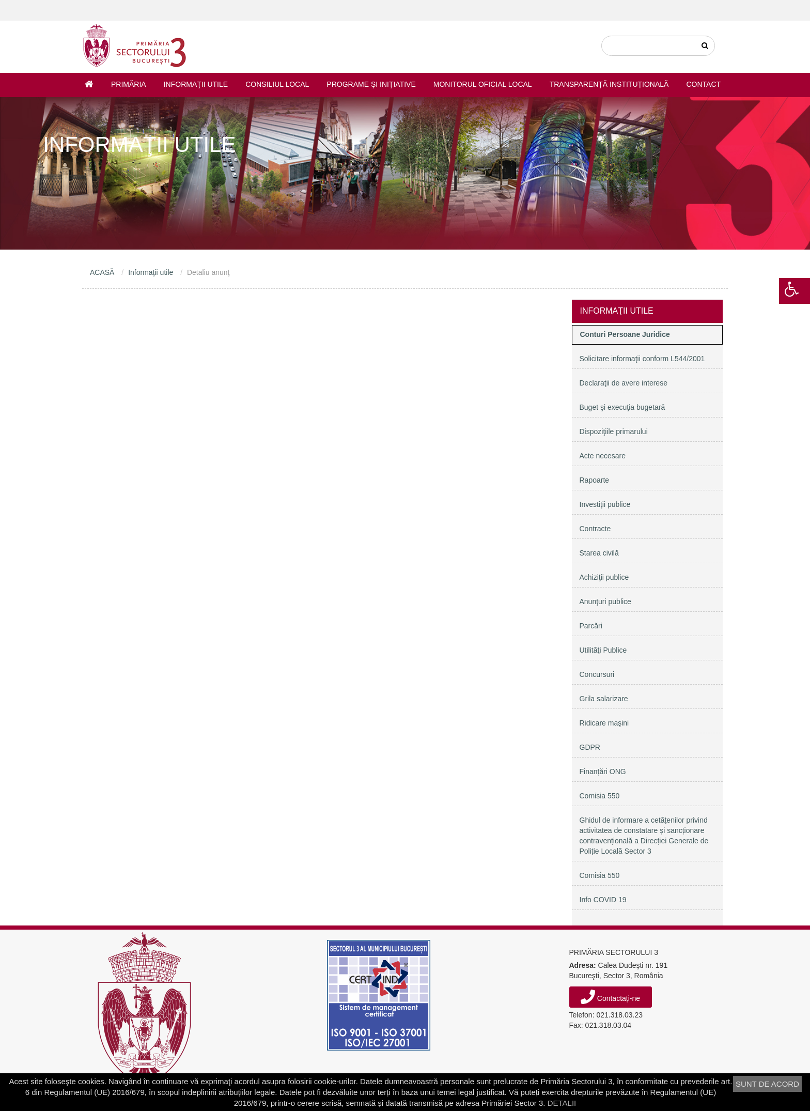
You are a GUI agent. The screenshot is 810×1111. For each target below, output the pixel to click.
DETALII (562, 1103)
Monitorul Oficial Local (482, 84)
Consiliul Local (277, 84)
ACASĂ (102, 272)
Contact (703, 84)
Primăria (128, 84)
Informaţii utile (196, 84)
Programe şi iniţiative (370, 84)
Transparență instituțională (609, 84)
